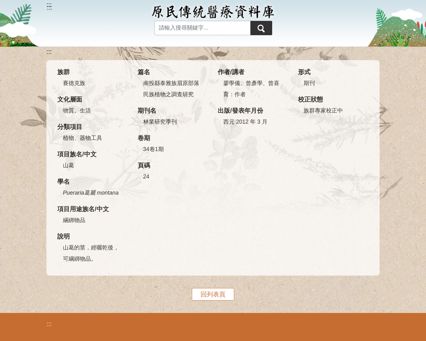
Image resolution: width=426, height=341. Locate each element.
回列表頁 (213, 294)
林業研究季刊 (160, 122)
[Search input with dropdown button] (202, 28)
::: (49, 51)
